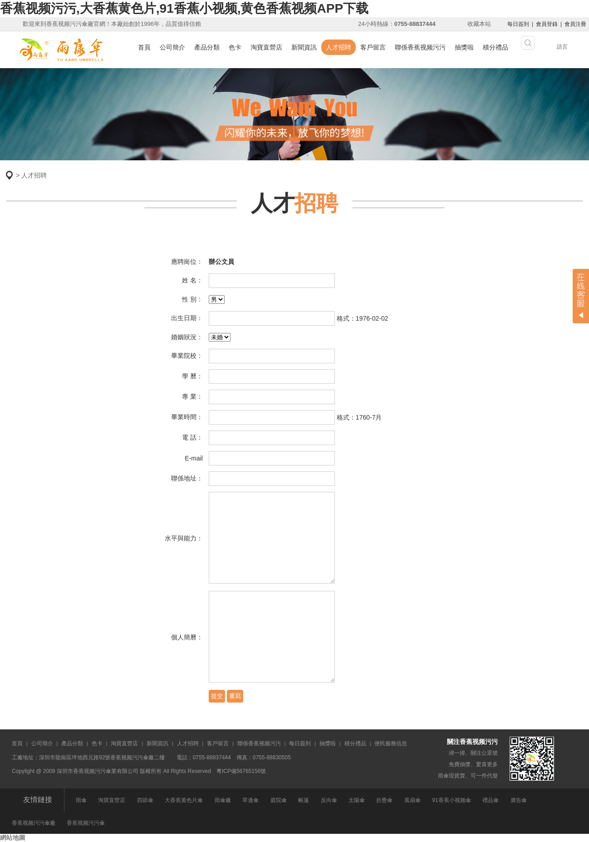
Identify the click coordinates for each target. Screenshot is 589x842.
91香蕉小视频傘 (451, 800)
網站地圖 (12, 837)
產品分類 (207, 47)
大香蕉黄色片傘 (184, 800)
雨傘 (81, 800)
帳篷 (303, 800)
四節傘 (145, 800)
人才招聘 (338, 47)
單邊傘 (250, 800)
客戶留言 (373, 47)
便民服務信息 (390, 743)
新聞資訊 (304, 47)
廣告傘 (518, 800)
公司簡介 (172, 47)
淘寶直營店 (266, 47)
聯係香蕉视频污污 (420, 47)
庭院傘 (278, 800)
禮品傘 (490, 800)
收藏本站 (479, 23)
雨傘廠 (223, 800)
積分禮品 (495, 47)
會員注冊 (575, 24)
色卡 (235, 47)
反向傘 (329, 800)
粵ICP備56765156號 (241, 771)
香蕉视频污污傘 (86, 823)
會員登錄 (547, 24)
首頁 (144, 47)
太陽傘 (356, 800)
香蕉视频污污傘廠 (33, 823)
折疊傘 (384, 800)
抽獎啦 (464, 47)
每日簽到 (518, 24)
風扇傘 (412, 800)
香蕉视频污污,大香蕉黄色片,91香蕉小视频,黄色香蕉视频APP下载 (184, 8)
